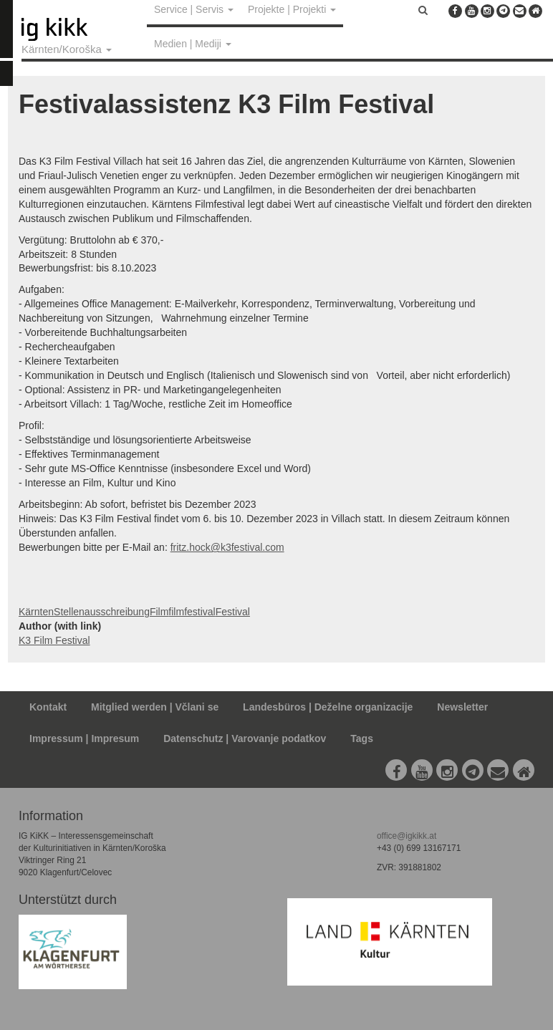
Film (159, 611)
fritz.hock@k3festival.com (227, 547)
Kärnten (36, 611)
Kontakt (48, 707)
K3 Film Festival (54, 640)
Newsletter (462, 707)
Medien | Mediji (192, 43)
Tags (361, 738)
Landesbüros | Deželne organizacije (328, 707)
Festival (233, 611)
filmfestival (191, 611)
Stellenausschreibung (102, 611)
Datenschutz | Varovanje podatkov (244, 738)
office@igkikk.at (406, 836)
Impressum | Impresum (84, 738)
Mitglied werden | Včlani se (154, 707)
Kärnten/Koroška (66, 49)
